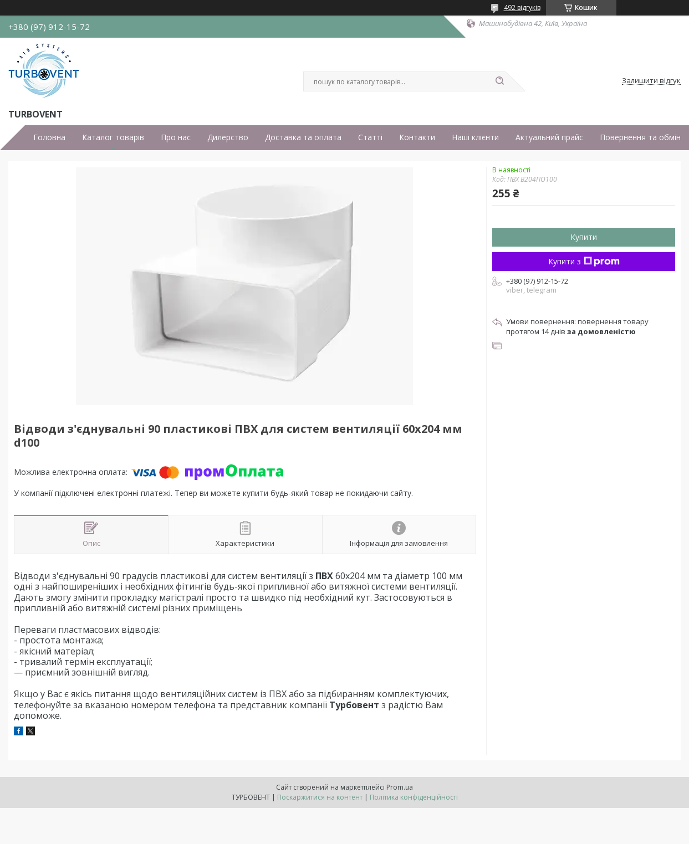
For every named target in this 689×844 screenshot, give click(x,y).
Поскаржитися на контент (320, 797)
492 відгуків (522, 7)
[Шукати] (500, 81)
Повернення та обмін (640, 137)
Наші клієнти (475, 137)
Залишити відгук (651, 81)
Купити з (584, 261)
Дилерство (227, 137)
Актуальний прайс (549, 137)
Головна (49, 137)
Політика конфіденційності (414, 797)
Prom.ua (399, 787)
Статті (370, 137)
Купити (583, 237)
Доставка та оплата (303, 137)
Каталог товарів (113, 137)
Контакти (417, 137)
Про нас (176, 137)
